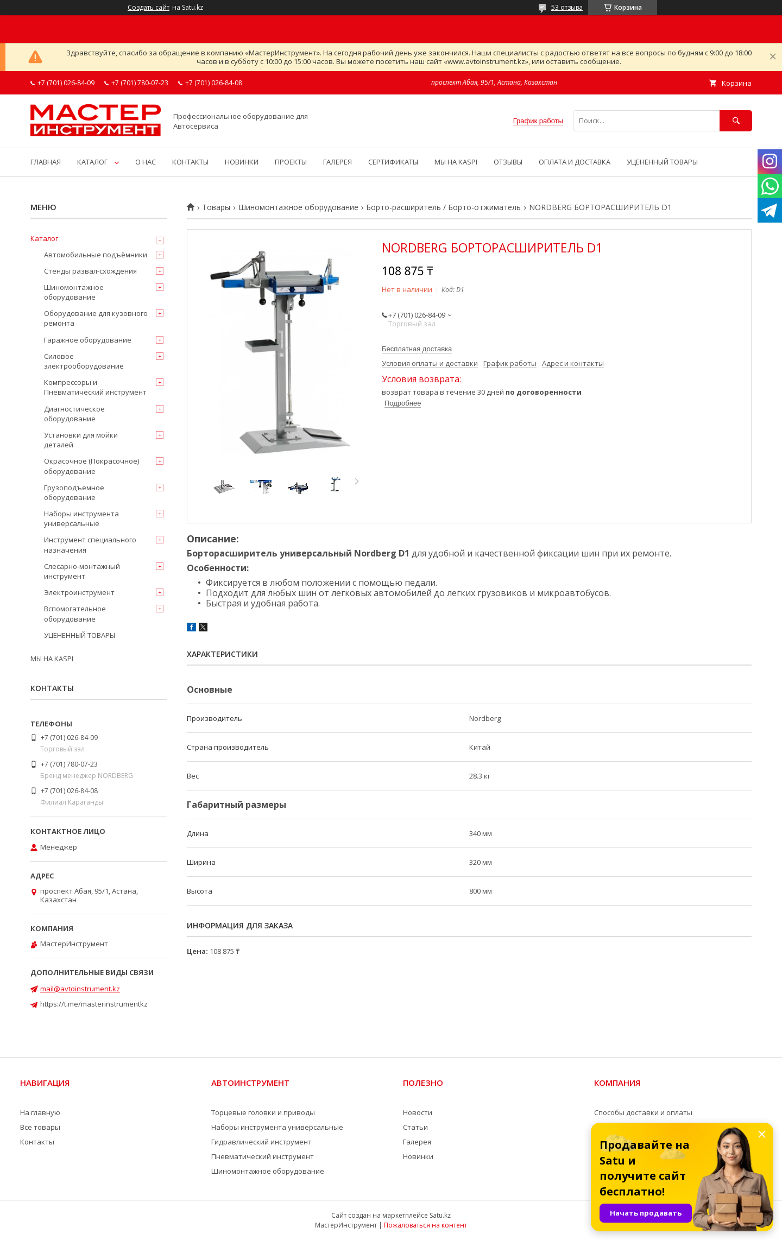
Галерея (417, 1142)
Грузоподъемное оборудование (74, 492)
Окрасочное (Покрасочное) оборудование (91, 466)
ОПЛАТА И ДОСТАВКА (574, 162)
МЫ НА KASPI (455, 162)
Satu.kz (440, 1215)
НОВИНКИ (241, 162)
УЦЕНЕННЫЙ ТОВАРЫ (662, 162)
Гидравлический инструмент (261, 1142)
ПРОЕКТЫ (291, 162)
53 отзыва (567, 7)
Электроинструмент (79, 592)
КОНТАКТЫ (190, 162)
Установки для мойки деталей (81, 440)
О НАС (145, 162)
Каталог (44, 238)
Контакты (37, 1142)
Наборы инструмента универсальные (81, 518)
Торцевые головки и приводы (263, 1112)
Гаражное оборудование (87, 340)
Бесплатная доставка (417, 349)
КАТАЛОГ (92, 162)
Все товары (40, 1127)
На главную (40, 1112)
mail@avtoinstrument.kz (80, 988)
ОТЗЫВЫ (508, 162)
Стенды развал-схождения (90, 271)
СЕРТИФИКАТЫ (393, 162)
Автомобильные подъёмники (95, 255)
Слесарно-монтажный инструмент (82, 571)
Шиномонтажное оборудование (298, 207)
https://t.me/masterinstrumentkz (94, 1003)
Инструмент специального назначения (90, 544)
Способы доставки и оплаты (643, 1112)
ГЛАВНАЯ (45, 162)
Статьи (415, 1127)
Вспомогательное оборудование (75, 613)
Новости (417, 1112)
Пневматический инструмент (262, 1156)
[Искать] (736, 120)
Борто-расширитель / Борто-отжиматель (443, 207)
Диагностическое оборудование (74, 413)
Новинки (418, 1156)
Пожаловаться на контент (425, 1225)
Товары (216, 207)
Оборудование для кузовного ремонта (96, 318)
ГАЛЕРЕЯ (337, 162)
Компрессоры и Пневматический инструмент (95, 387)
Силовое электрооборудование (84, 361)
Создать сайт (148, 7)
